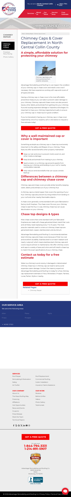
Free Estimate (65, 13)
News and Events (18, 408)
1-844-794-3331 (62, 4)
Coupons (15, 411)
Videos (38, 399)
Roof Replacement (42, 376)
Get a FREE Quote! (45, 284)
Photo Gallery (8, 57)
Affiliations (16, 402)
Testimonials (40, 405)
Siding (14, 382)
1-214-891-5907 (35, 448)
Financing (15, 399)
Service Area (55, 13)
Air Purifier (16, 385)
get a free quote (35, 437)
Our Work (46, 13)
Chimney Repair (36, 290)
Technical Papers (18, 420)
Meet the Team (17, 417)
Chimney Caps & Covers (6, 45)
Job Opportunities (18, 405)
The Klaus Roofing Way (20, 396)
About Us (38, 13)
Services (30, 13)
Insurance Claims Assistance (45, 385)
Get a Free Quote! (45, 128)
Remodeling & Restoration (21, 379)
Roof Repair (16, 376)
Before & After (41, 396)
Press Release (17, 414)
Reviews (38, 393)
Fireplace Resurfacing (7, 53)
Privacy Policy (45, 494)
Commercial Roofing (43, 379)
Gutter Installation (42, 382)
